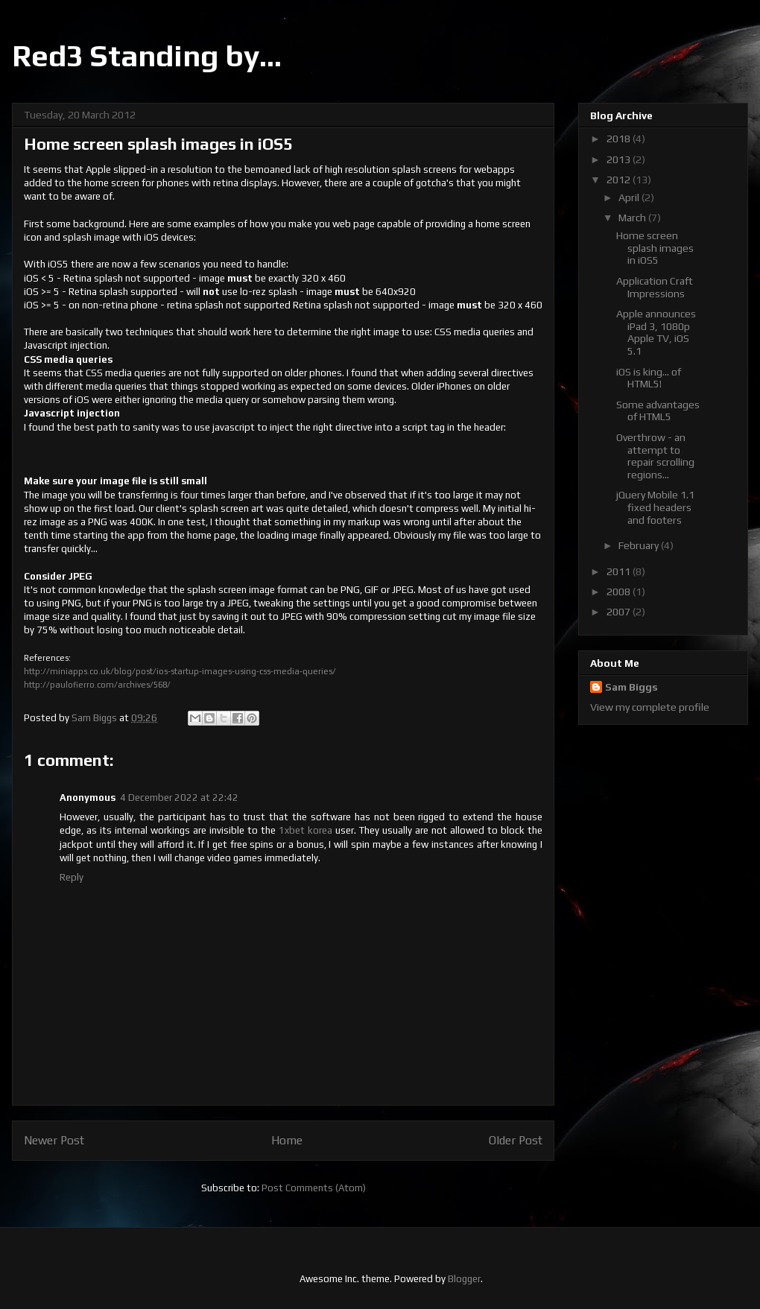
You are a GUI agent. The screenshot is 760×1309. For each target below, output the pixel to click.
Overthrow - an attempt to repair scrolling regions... (655, 456)
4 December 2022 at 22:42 (179, 797)
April (630, 197)
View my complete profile (649, 707)
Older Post (515, 1140)
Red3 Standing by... (147, 56)
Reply (71, 877)
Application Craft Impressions (654, 287)
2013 (620, 159)
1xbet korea (305, 830)
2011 (620, 571)
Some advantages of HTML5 (658, 411)
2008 (620, 592)
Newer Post (54, 1140)
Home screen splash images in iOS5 (655, 248)
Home (287, 1140)
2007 (620, 612)
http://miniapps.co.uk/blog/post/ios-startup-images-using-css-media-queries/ (180, 671)
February (639, 545)
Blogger (464, 1278)
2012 (620, 180)
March (633, 218)
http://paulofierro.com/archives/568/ (97, 684)
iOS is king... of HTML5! (648, 378)
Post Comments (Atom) (314, 1188)
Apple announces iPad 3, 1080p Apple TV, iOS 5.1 (656, 332)
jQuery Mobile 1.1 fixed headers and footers (655, 507)
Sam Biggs (631, 687)
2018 (620, 139)
